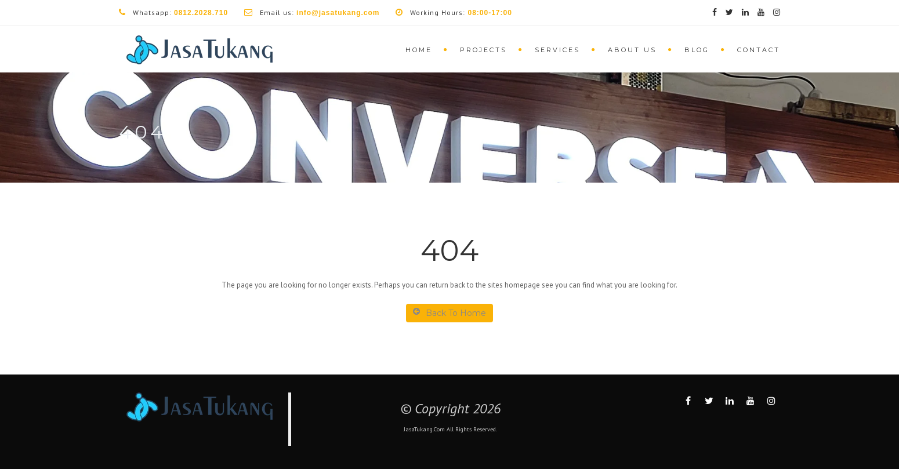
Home (418, 50)
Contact (758, 50)
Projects (483, 50)
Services (557, 50)
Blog (696, 50)
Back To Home (449, 312)
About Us (632, 50)
